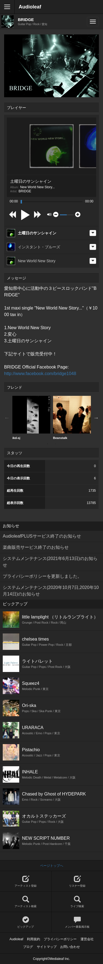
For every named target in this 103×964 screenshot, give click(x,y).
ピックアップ (25, 922)
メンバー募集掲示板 (77, 922)
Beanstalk (72, 418)
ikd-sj (31, 418)
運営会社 (87, 939)
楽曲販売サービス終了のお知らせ (36, 547)
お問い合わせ (70, 947)
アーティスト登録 (25, 881)
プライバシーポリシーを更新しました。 (42, 576)
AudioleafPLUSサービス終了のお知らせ (42, 536)
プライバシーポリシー (60, 939)
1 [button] (47, 444)
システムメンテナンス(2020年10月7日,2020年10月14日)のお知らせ (51, 590)
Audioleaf (30, 7)
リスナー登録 (77, 881)
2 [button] (56, 444)
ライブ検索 (77, 902)
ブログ (28, 947)
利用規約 (33, 939)
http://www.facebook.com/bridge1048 (40, 373)
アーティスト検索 (25, 902)
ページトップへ (51, 866)
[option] (31, 418)
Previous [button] (7, 417)
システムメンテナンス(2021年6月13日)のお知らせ (50, 561)
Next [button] (96, 417)
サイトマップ (47, 947)
